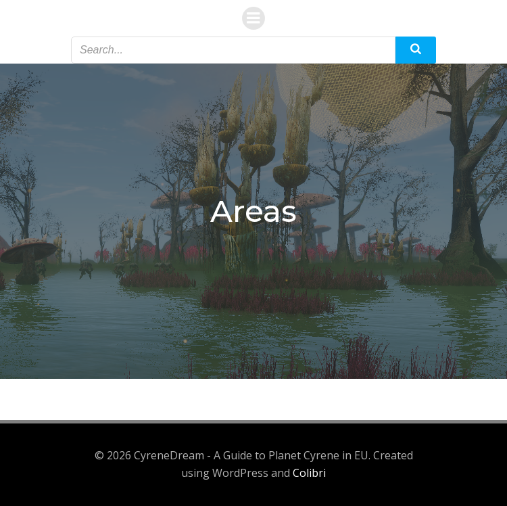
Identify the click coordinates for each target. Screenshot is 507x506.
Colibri (309, 472)
